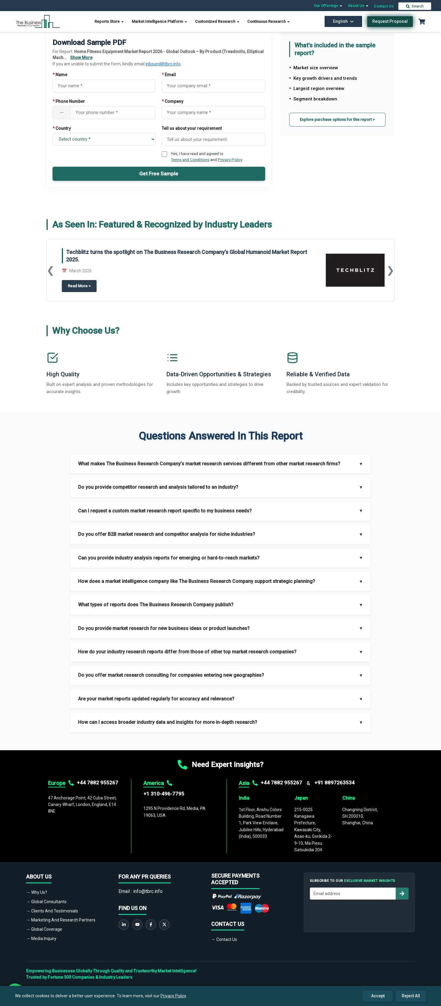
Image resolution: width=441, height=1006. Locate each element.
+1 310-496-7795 (163, 794)
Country (61, 128)
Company (172, 101)
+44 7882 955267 (97, 783)
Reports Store (109, 21)
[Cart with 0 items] (421, 21)
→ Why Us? (36, 892)
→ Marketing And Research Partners (60, 920)
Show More (81, 57)
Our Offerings (328, 5)
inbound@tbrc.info (163, 63)
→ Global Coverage (44, 929)
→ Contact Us (224, 939)
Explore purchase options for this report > (337, 119)
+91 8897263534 (334, 783)
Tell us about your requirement (192, 128)
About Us (358, 5)
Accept (378, 995)
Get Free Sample (158, 174)
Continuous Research (268, 21)
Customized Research (217, 21)
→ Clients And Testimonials (52, 911)
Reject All (411, 995)
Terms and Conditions (190, 159)
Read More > (82, 285)
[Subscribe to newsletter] (402, 894)
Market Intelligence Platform (160, 21)
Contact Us (384, 6)
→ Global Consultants (46, 901)
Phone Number (68, 101)
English (343, 21)
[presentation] (355, 914)
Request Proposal (390, 21)
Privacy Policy (230, 159)
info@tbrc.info (148, 891)
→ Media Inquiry (41, 938)
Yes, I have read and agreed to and (206, 156)
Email (169, 74)
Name (59, 74)
